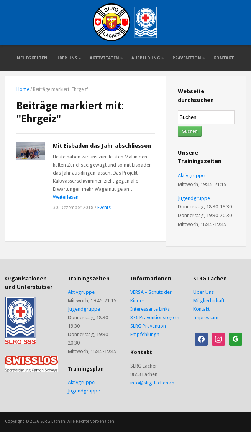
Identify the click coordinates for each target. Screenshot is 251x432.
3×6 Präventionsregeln (154, 317)
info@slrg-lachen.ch (152, 383)
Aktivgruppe (191, 175)
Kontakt (223, 58)
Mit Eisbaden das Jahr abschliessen (102, 145)
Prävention (188, 58)
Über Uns (68, 58)
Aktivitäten (106, 58)
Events (104, 207)
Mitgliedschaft (209, 300)
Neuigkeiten (32, 58)
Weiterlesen (66, 197)
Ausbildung (147, 58)
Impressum (205, 317)
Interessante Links (150, 309)
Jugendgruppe (194, 198)
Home (22, 89)
